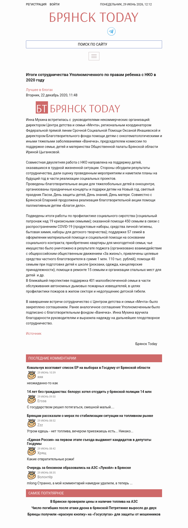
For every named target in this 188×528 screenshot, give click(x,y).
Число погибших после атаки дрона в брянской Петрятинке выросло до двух (94, 508)
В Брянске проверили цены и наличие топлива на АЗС (94, 501)
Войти (54, 4)
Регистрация (36, 4)
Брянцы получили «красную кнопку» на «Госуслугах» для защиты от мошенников (94, 514)
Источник (33, 333)
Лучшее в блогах (39, 90)
